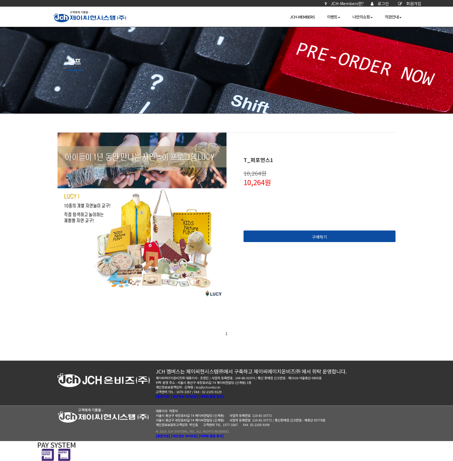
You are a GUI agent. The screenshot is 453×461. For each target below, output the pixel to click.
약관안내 (393, 17)
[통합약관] (163, 396)
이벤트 (333, 17)
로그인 (380, 3)
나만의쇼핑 (362, 17)
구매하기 (319, 237)
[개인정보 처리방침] (184, 396)
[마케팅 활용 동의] (211, 396)
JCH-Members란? (344, 3)
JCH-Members (302, 17)
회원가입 (409, 3)
